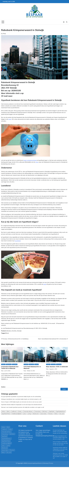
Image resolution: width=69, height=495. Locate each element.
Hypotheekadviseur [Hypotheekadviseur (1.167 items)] (60, 411)
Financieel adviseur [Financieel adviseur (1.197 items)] (28, 411)
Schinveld (59, 364)
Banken (9, 331)
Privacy (51, 463)
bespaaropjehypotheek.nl (35, 463)
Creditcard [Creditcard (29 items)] (13, 411)
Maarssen (31, 364)
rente (9, 119)
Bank (7, 333)
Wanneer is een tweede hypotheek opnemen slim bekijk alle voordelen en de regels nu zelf (22, 407)
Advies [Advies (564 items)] (3, 411)
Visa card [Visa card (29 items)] (61, 413)
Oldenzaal (9, 364)
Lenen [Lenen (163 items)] (24, 413)
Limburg (53, 364)
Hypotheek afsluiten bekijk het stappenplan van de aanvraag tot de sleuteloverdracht (21, 404)
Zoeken (3, 387)
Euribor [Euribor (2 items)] (20, 411)
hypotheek (18, 241)
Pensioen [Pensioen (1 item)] (50, 413)
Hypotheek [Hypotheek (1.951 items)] (51, 411)
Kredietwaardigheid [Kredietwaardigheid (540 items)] (16, 413)
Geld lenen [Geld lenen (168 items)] (44, 411)
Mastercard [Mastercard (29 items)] (35, 413)
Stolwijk (19, 331)
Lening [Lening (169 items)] (29, 413)
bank (44, 284)
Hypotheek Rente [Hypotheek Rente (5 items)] (6, 413)
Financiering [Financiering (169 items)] (37, 411)
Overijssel (15, 364)
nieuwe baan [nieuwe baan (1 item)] (43, 413)
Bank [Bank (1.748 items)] (8, 411)
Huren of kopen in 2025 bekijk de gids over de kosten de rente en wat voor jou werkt (21, 402)
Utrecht (36, 364)
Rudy (4, 33)
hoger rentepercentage (30, 160)
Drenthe (14, 331)
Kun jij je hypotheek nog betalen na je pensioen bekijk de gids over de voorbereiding (21, 396)
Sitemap (45, 463)
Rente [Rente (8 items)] (56, 413)
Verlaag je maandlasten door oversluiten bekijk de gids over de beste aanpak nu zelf (21, 399)
